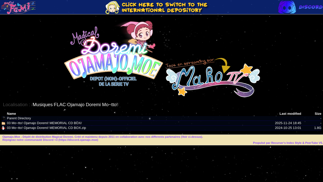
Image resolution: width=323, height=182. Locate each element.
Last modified (290, 114)
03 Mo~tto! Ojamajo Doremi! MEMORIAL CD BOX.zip (46, 128)
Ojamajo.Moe (11, 136)
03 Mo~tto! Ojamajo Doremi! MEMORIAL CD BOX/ (44, 123)
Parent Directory (19, 118)
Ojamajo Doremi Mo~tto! (92, 104)
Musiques (42, 104)
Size (318, 114)
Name (11, 114)
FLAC (60, 104)
